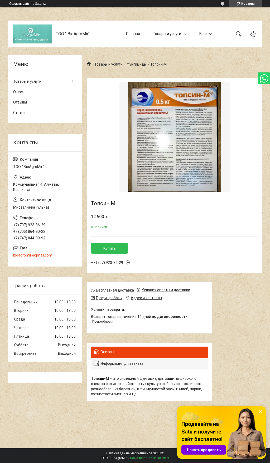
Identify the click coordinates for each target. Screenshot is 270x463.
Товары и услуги (167, 34)
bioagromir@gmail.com (32, 255)
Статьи (19, 113)
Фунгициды (137, 64)
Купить (109, 248)
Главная (133, 34)
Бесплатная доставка (115, 290)
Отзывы (20, 102)
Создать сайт (19, 4)
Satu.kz (158, 453)
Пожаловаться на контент (149, 458)
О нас (18, 92)
